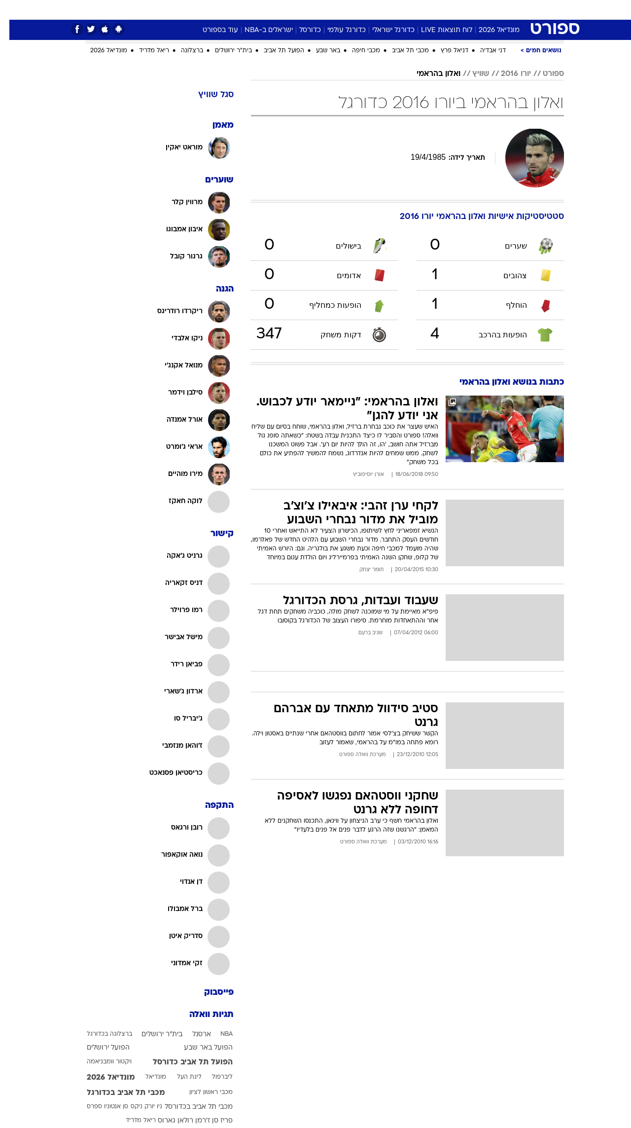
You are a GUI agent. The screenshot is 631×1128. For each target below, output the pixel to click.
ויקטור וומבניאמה (99, 1062)
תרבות (405, 9)
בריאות (291, 9)
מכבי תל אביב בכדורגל (116, 1093)
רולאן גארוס (166, 1121)
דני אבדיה (483, 51)
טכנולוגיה (220, 9)
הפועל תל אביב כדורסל (183, 1062)
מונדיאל (441, 9)
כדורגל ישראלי (384, 30)
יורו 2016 (506, 74)
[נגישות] (13, 10)
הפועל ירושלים (98, 1048)
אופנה (184, 9)
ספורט (475, 9)
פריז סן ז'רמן (204, 1121)
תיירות (257, 9)
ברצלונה (183, 51)
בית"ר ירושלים (224, 51)
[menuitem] (503, 9)
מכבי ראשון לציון (201, 1092)
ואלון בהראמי (429, 74)
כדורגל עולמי (337, 30)
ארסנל (192, 1034)
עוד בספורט (211, 30)
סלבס (375, 9)
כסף (347, 9)
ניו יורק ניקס (137, 1107)
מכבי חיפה (357, 51)
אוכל (321, 9)
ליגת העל (180, 1077)
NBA (217, 1034)
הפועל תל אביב (274, 51)
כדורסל (301, 30)
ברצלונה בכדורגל (100, 1034)
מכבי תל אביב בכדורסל (189, 1107)
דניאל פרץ (445, 51)
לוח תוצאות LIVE (437, 30)
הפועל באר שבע (199, 1048)
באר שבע (319, 51)
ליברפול (213, 1077)
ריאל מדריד (145, 51)
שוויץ (471, 74)
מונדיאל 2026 (489, 30)
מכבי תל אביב (401, 51)
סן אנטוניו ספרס (98, 1107)
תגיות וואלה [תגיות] (202, 1015)
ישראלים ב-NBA (259, 30)
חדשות (508, 9)
